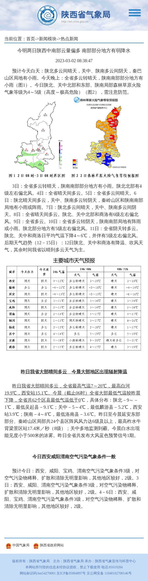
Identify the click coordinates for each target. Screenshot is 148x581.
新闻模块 (47, 38)
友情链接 (20, 533)
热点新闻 (69, 38)
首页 (30, 38)
